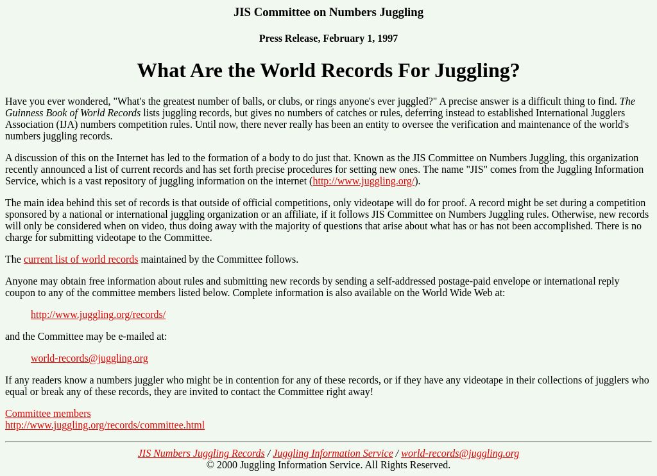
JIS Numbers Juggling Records (201, 453)
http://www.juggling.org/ (363, 180)
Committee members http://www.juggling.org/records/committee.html (105, 419)
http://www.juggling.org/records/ (98, 314)
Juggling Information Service (333, 453)
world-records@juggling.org (89, 358)
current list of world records (81, 259)
